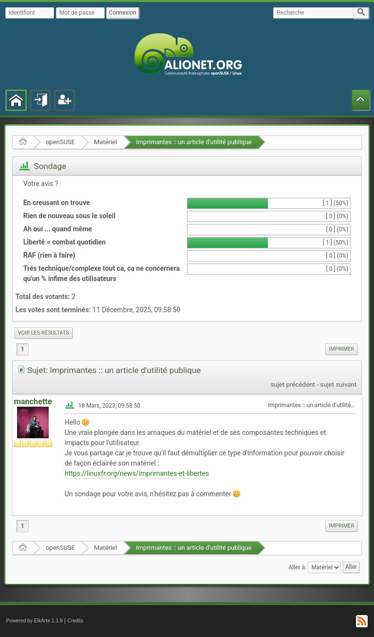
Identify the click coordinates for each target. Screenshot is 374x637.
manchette (33, 401)
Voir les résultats (43, 333)
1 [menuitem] (22, 349)
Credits (75, 620)
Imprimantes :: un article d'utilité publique (193, 142)
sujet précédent (292, 384)
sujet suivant (338, 384)
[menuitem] (44, 333)
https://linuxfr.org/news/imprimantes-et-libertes (137, 473)
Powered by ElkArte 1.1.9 (34, 620)
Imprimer (341, 349)
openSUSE (60, 142)
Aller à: (297, 567)
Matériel (105, 142)
